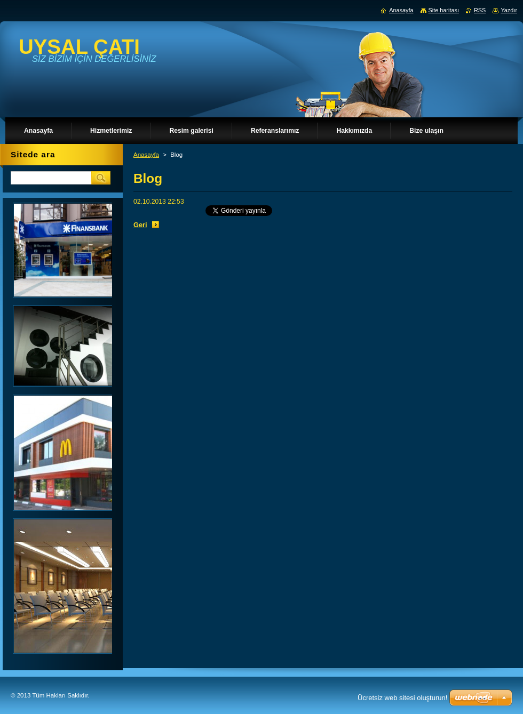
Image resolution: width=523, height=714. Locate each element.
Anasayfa (146, 154)
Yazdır (509, 10)
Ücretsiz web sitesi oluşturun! (402, 698)
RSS (480, 10)
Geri (140, 225)
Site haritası (444, 10)
